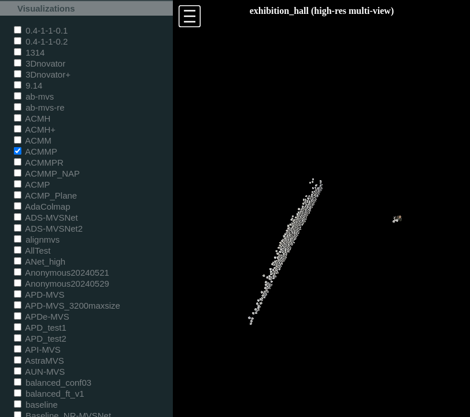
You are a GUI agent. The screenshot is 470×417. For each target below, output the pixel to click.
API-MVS (37, 349)
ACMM (32, 140)
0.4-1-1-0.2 (41, 41)
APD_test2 (40, 338)
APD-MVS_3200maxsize (67, 305)
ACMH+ (34, 129)
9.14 (28, 85)
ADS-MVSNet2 (48, 228)
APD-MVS (39, 294)
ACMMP (35, 151)
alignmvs (37, 239)
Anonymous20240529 (61, 283)
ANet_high (39, 261)
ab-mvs (34, 96)
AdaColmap (42, 206)
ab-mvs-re (39, 107)
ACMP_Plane (45, 195)
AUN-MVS (39, 371)
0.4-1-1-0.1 (41, 30)
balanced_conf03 (52, 382)
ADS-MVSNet (46, 217)
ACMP (32, 184)
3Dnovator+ (42, 74)
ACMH (32, 118)
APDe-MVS (41, 316)
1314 (29, 52)
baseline (36, 404)
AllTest (32, 250)
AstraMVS (39, 360)
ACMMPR (39, 162)
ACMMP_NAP (47, 173)
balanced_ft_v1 (49, 393)
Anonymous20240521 (61, 272)
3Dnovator (39, 63)
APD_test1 (40, 327)
